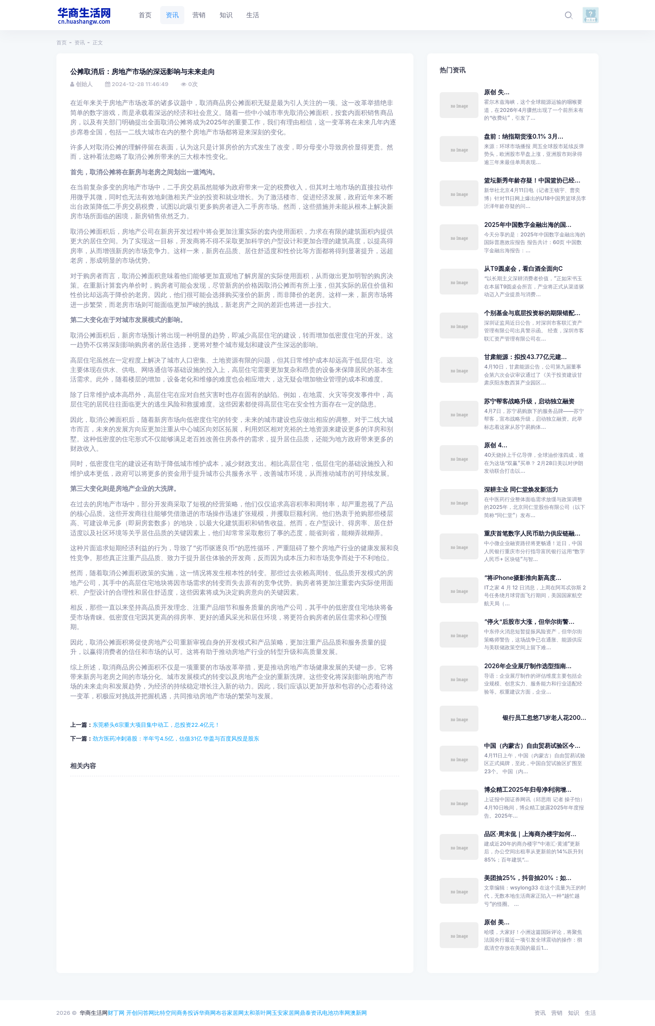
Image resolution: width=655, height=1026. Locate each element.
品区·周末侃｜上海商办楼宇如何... (530, 833)
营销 (556, 1012)
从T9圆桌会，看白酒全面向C (523, 268)
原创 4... (495, 445)
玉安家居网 (286, 1012)
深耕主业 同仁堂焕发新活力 (521, 489)
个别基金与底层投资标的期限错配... (532, 312)
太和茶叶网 (258, 1012)
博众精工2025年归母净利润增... (527, 789)
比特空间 (165, 1012)
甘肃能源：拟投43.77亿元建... (525, 356)
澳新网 (358, 1012)
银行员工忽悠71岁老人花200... (544, 717)
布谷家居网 (230, 1012)
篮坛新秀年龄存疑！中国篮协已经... (532, 180)
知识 (573, 1012)
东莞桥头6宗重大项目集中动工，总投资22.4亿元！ (156, 724)
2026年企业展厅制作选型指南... (527, 666)
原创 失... (496, 92)
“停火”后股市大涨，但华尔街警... (529, 621)
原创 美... (496, 922)
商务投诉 (188, 1012)
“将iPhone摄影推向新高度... (522, 577)
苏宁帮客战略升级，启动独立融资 (529, 401)
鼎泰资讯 (311, 1012)
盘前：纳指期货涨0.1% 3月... (523, 136)
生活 (590, 1012)
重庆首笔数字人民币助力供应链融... (532, 533)
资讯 (80, 42)
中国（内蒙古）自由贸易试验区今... (532, 745)
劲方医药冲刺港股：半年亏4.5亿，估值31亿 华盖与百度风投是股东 (176, 738)
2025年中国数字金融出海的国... (527, 224)
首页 (61, 42)
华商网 (207, 1012)
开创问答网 (140, 1012)
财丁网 (116, 1012)
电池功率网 (336, 1012)
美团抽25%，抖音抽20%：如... (527, 877)
